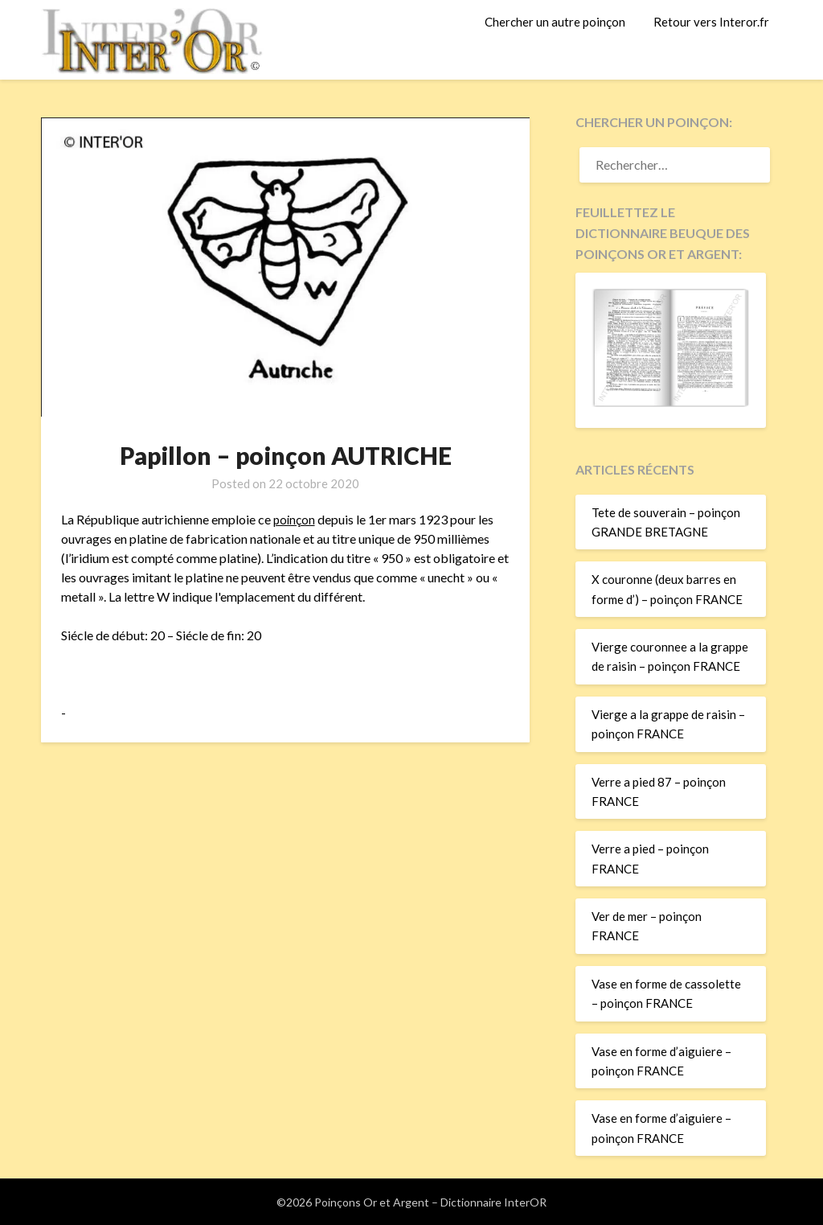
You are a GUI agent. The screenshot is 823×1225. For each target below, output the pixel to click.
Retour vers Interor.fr (711, 21)
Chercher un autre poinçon (555, 21)
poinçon (295, 519)
